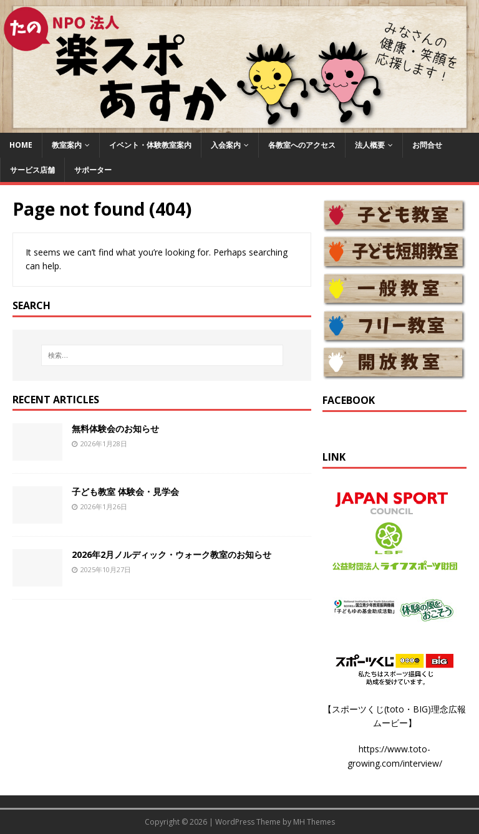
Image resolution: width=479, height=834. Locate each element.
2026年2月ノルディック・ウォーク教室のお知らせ (171, 554)
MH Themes (314, 822)
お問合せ (427, 145)
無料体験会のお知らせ (115, 428)
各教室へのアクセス (302, 145)
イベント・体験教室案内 (150, 145)
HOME (20, 145)
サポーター (93, 170)
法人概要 (370, 145)
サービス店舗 (32, 170)
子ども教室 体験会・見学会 (125, 491)
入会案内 (226, 145)
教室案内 (67, 145)
